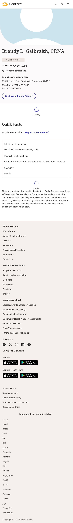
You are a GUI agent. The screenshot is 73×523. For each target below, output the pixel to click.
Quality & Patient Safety (14, 236)
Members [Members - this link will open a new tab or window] (7, 279)
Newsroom (8, 245)
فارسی (5, 447)
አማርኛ (5, 419)
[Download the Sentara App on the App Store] (10, 362)
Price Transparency (12, 328)
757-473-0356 (21, 85)
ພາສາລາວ (7, 489)
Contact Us (8, 259)
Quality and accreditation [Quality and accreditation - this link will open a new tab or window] (15, 275)
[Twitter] (10, 344)
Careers (7, 240)
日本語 (5, 480)
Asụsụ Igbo (8, 475)
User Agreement (10, 393)
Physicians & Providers (14, 250)
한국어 (5, 485)
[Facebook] (4, 344)
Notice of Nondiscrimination (16, 402)
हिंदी (4, 466)
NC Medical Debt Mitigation (16, 333)
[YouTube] (29, 344)
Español (6, 499)
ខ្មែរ (4, 438)
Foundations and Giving (14, 309)
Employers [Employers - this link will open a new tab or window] (8, 284)
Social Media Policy (12, 398)
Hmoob (6, 471)
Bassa (5, 429)
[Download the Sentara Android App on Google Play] (29, 362)
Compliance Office (11, 407)
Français (7, 452)
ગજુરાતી (6, 461)
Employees (8, 254)
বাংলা (5, 433)
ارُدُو (4, 503)
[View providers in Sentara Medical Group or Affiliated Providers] (24, 65)
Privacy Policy (9, 388)
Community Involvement (14, 314)
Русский (7, 494)
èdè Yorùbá (8, 513)
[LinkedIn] (22, 344)
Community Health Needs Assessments (22, 319)
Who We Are (9, 231)
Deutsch (6, 457)
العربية (5, 424)
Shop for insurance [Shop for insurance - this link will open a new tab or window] (12, 270)
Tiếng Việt (7, 508)
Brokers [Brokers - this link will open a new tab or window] (6, 293)
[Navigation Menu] (68, 4)
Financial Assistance (12, 323)
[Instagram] (16, 344)
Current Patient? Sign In (19, 96)
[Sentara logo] (12, 4)
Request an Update (37, 132)
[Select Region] (62, 4)
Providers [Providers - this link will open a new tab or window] (7, 289)
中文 (4, 443)
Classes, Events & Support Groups (19, 305)
